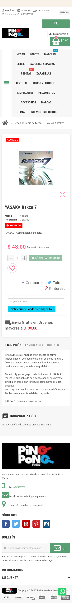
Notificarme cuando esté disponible (32, 309)
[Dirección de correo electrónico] (26, 548)
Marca (8, 215)
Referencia (11, 219)
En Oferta (8, 10)
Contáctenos (41, 10)
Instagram (46, 524)
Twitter (16, 524)
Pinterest (55, 288)
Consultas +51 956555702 (17, 14)
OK (60, 547)
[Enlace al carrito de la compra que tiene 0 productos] (60, 41)
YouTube (26, 524)
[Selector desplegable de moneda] (64, 12)
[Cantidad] (17, 258)
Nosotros (24, 10)
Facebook (6, 524)
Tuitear (56, 282)
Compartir (32, 282)
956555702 (19, 487)
